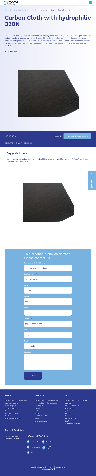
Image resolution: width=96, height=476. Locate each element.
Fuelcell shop (38, 10)
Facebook (35, 442)
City (25, 330)
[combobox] (27, 302)
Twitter (35, 452)
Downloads (28, 143)
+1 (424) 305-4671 (41, 416)
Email (26, 285)
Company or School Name (34, 263)
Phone (26, 296)
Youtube (50, 442)
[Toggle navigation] (90, 2)
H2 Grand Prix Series (12, 439)
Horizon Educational (12, 436)
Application (28, 307)
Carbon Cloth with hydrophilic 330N (57, 10)
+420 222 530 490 (11, 413)
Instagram (35, 447)
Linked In (50, 447)
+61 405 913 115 (70, 418)
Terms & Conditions (14, 430)
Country (27, 319)
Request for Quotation (77, 136)
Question (27, 352)
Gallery (19, 143)
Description (9, 143)
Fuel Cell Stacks (24, 10)
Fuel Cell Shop (10, 10)
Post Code (28, 341)
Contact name (30, 274)
